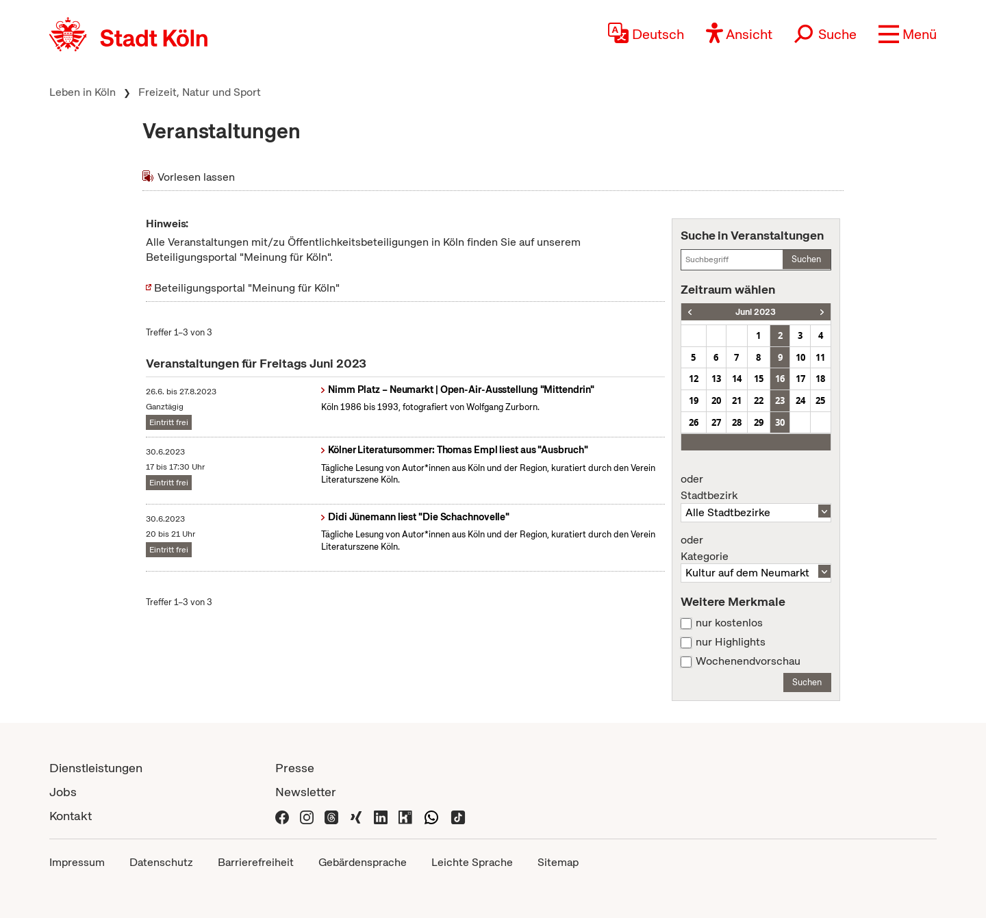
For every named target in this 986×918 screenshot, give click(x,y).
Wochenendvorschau (748, 661)
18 (820, 378)
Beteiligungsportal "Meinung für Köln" (247, 288)
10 (800, 357)
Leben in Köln (82, 92)
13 (716, 378)
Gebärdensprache (362, 862)
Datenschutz (161, 862)
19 (693, 400)
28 (737, 422)
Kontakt (70, 816)
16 (780, 378)
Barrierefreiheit (256, 862)
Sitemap (558, 862)
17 (800, 378)
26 (693, 422)
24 (800, 400)
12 (693, 378)
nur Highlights (731, 642)
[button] (907, 34)
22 (758, 400)
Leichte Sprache (472, 862)
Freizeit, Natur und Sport (199, 92)
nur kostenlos (729, 622)
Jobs (63, 792)
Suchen (806, 259)
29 (758, 422)
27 (716, 422)
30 (780, 422)
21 (737, 400)
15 (758, 378)
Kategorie (756, 548)
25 (820, 400)
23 (780, 400)
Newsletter (305, 792)
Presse (294, 768)
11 (820, 357)
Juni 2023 (755, 312)
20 (716, 400)
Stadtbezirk (756, 487)
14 (737, 378)
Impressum (77, 862)
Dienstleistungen (95, 768)
